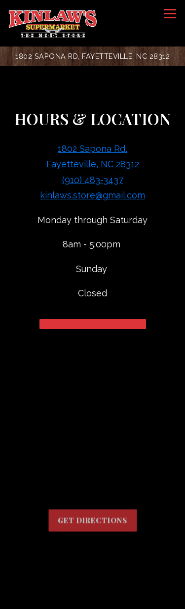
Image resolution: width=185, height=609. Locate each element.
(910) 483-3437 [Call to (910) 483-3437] (92, 180)
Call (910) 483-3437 (92, 575)
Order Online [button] (93, 598)
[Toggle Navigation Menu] (170, 13)
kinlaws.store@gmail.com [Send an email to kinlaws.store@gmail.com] (92, 195)
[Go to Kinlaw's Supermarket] (92, 56)
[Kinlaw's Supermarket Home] (52, 23)
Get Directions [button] (92, 522)
